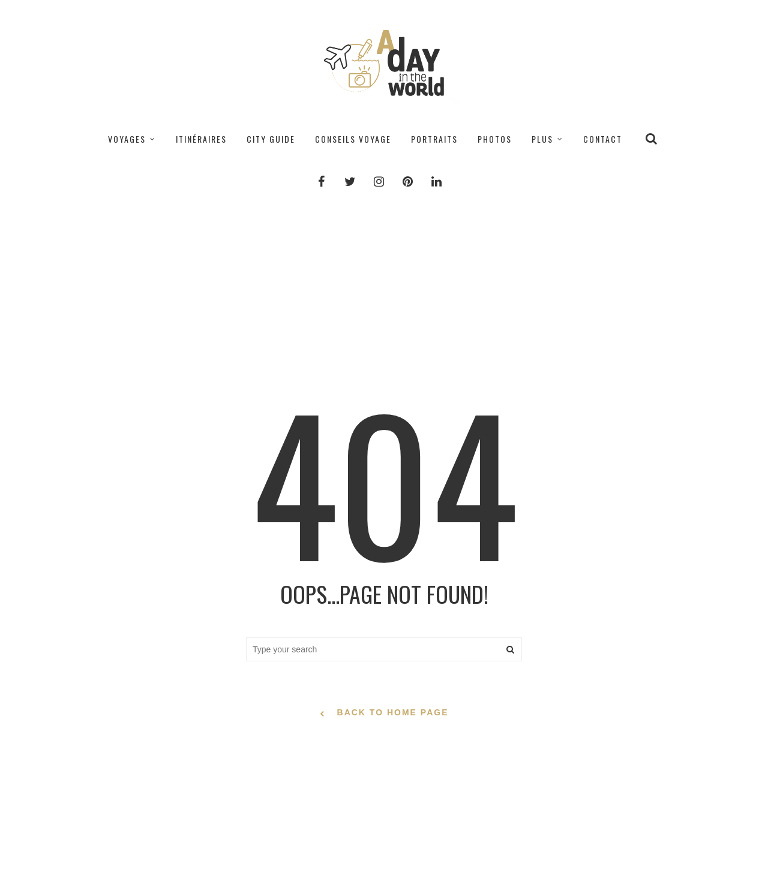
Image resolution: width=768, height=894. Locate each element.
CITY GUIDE (271, 139)
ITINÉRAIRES (201, 139)
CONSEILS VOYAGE (353, 139)
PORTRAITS (434, 139)
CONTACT (602, 139)
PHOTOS (495, 139)
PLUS (542, 139)
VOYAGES (127, 139)
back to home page (384, 713)
